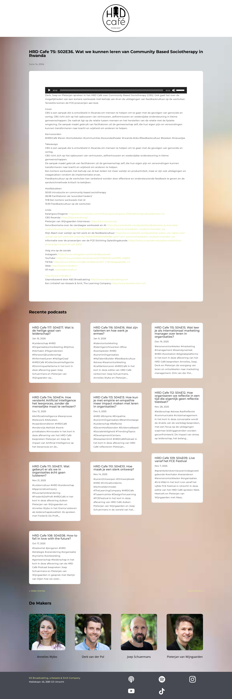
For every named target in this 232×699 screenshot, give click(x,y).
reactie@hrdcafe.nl (66, 269)
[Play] (49, 90)
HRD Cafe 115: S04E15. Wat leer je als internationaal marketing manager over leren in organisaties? (177, 332)
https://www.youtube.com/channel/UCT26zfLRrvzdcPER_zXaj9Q (93, 258)
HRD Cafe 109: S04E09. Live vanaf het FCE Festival (175, 459)
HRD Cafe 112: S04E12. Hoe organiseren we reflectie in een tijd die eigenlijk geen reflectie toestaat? (177, 397)
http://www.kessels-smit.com (129, 283)
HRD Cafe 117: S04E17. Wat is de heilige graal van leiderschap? (53, 330)
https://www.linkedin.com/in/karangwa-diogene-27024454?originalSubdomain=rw (117, 213)
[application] (116, 90)
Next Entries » (195, 590)
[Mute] (173, 90)
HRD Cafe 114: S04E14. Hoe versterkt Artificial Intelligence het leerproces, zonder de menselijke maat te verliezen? (54, 402)
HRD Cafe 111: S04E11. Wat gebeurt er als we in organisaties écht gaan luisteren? (50, 471)
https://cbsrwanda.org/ (74, 217)
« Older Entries (37, 590)
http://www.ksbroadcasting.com (109, 279)
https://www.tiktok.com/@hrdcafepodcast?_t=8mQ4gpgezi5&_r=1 (92, 261)
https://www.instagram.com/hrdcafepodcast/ (84, 254)
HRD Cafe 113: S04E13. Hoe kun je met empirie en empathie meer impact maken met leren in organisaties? (115, 402)
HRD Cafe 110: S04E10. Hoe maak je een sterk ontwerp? (113, 468)
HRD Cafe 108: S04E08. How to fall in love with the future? (54, 537)
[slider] (111, 90)
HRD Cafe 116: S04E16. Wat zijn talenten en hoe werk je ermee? (115, 330)
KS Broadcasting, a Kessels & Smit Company (54, 677)
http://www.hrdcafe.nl (64, 265)
